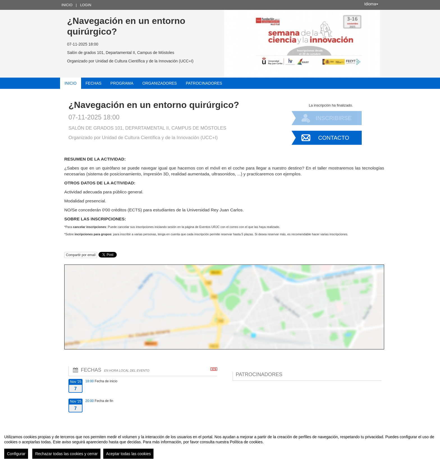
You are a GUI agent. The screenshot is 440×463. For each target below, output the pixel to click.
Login (85, 5)
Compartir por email (80, 255)
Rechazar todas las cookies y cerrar (66, 453)
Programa (122, 83)
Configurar (16, 453)
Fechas (94, 83)
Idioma (371, 4)
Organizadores (159, 83)
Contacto (333, 138)
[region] (220, 444)
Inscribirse (334, 118)
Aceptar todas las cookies (128, 453)
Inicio (66, 5)
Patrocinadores (204, 83)
